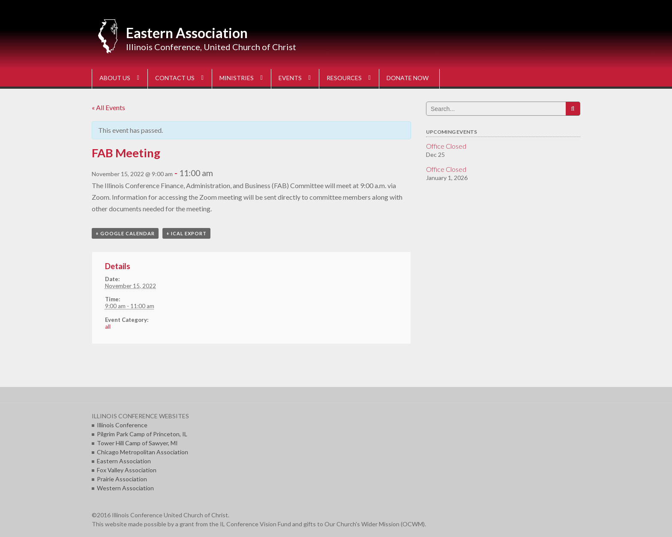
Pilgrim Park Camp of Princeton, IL (142, 434)
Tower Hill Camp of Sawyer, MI (137, 443)
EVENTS (290, 77)
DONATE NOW (408, 77)
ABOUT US (114, 77)
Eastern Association (187, 32)
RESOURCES (344, 77)
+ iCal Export (186, 233)
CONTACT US (175, 77)
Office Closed (446, 146)
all (108, 326)
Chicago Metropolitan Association (142, 452)
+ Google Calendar (125, 233)
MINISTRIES (236, 77)
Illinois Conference (122, 425)
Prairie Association (122, 479)
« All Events (108, 107)
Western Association (125, 488)
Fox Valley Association (126, 470)
